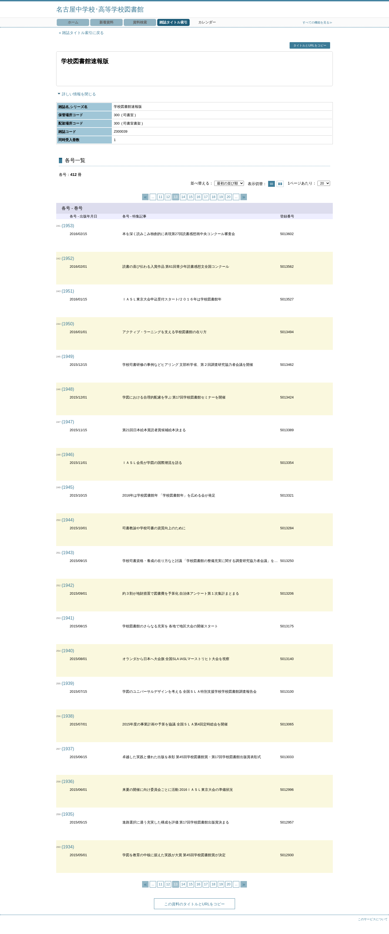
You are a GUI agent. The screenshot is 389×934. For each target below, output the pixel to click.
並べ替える (199, 183)
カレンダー (207, 22)
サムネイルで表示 (280, 184)
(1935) (68, 814)
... (153, 197)
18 (213, 197)
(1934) (68, 847)
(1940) (68, 650)
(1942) (68, 585)
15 (191, 197)
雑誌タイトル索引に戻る (83, 33)
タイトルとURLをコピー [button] (309, 45)
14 (183, 197)
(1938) (68, 716)
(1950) (68, 324)
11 (160, 197)
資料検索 (140, 22)
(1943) (68, 552)
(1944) (68, 520)
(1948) (68, 389)
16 (198, 197)
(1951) (68, 291)
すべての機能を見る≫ (317, 22)
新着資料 (106, 22)
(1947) (68, 422)
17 (206, 197)
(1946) (68, 454)
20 (228, 197)
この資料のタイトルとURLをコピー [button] (194, 904)
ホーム (73, 22)
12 (168, 197)
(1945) (68, 487)
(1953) (68, 225)
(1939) (68, 683)
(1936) (68, 781)
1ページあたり (300, 183)
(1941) (68, 618)
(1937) (68, 748)
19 (221, 197)
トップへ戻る (379, 924)
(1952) (68, 258)
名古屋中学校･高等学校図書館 (100, 9)
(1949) (68, 356)
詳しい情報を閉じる (79, 94)
